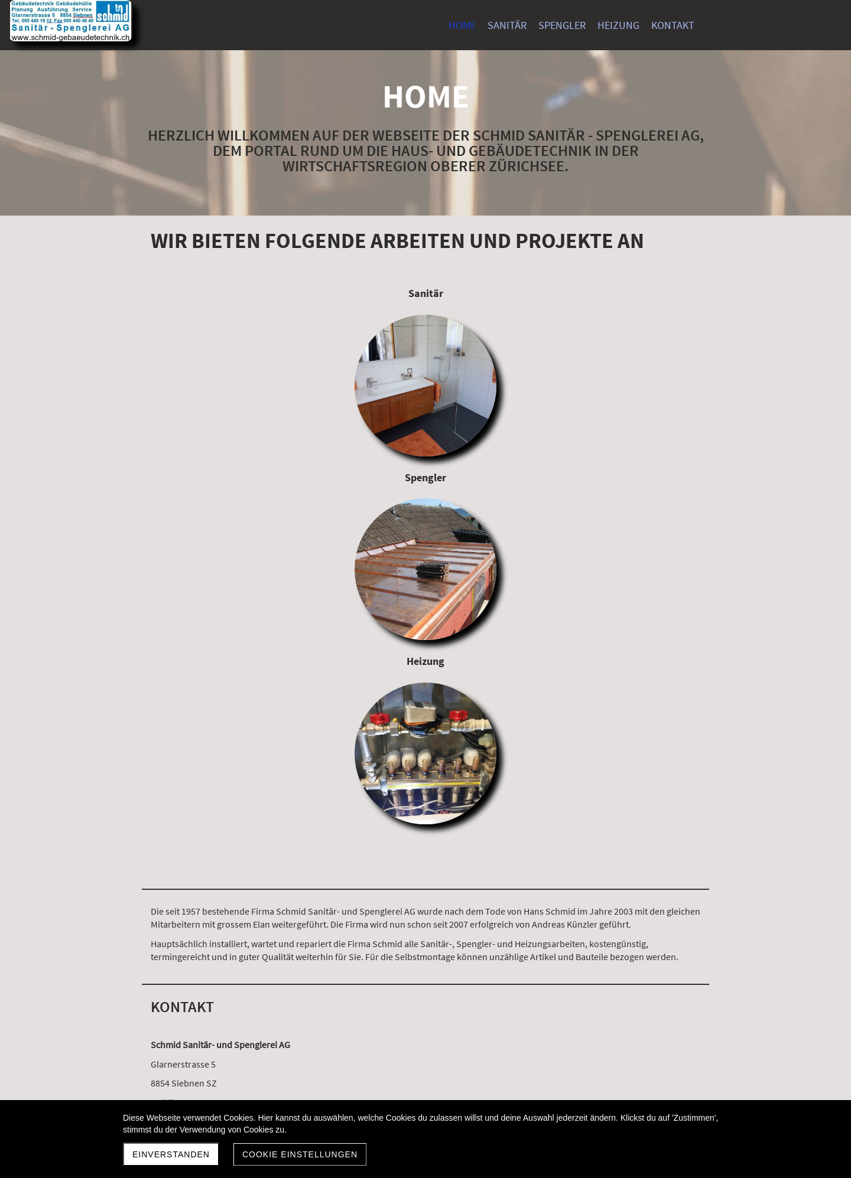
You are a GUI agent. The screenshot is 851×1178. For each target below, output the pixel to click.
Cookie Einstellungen (300, 1154)
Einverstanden (171, 1154)
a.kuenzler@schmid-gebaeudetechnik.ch (232, 772)
